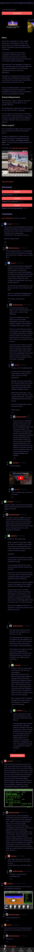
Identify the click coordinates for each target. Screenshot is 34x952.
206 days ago (19, 263)
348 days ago (15, 925)
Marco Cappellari (11, 946)
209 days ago (16, 224)
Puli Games (10, 761)
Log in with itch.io (7, 218)
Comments (29, 950)
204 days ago (23, 462)
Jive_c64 (9, 224)
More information (8, 181)
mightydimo (16, 462)
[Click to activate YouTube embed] (20, 478)
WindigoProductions (14, 248)
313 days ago (17, 501)
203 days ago (23, 489)
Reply (5, 244)
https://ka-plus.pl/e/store (20, 148)
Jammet (9, 925)
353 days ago (20, 946)
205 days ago (23, 365)
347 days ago (17, 761)
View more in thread (16, 755)
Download (17, 13)
